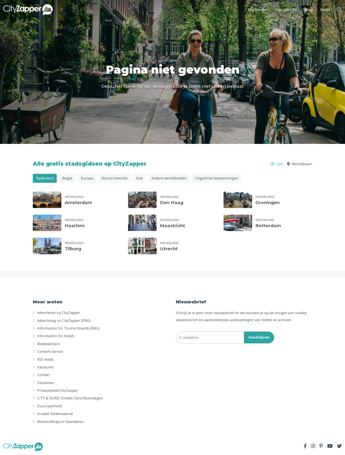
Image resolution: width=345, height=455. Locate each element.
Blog (308, 10)
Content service (50, 351)
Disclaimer (45, 382)
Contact (43, 374)
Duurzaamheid (49, 406)
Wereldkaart (299, 163)
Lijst (277, 163)
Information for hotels (55, 336)
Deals (325, 10)
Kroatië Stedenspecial (55, 413)
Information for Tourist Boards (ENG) (68, 328)
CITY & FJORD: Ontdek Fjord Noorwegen (70, 398)
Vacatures (45, 367)
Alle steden (258, 10)
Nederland (44, 178)
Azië (139, 178)
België (67, 178)
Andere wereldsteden (168, 178)
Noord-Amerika (114, 178)
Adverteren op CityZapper (58, 312)
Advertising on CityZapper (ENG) (64, 320)
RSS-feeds (45, 359)
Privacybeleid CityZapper (57, 390)
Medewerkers (48, 343)
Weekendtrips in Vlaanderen (60, 421)
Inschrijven (259, 337)
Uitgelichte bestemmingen (217, 178)
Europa (87, 178)
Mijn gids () (286, 10)
